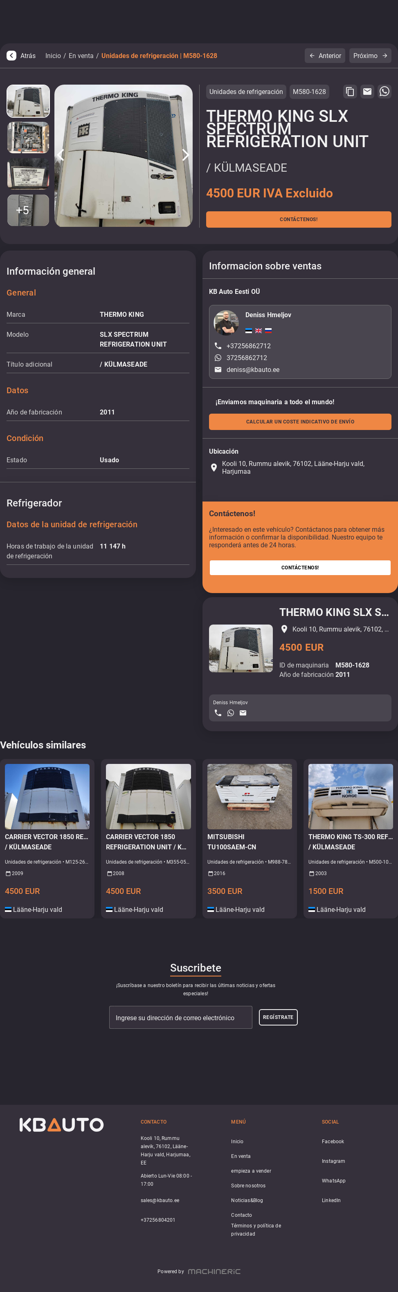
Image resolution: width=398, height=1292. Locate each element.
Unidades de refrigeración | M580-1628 (159, 56)
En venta (81, 56)
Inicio (53, 56)
